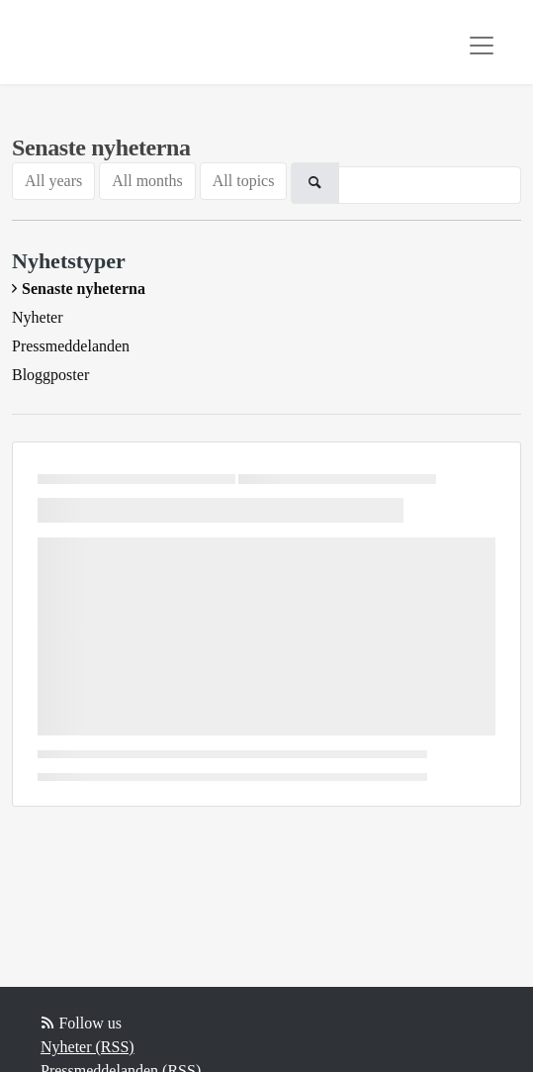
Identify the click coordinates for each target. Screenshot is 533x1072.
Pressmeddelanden (71, 346)
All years (53, 180)
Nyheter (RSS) (87, 1046)
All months (147, 180)
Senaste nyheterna (83, 288)
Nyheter (37, 317)
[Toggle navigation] (481, 45)
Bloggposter (50, 374)
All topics (244, 180)
